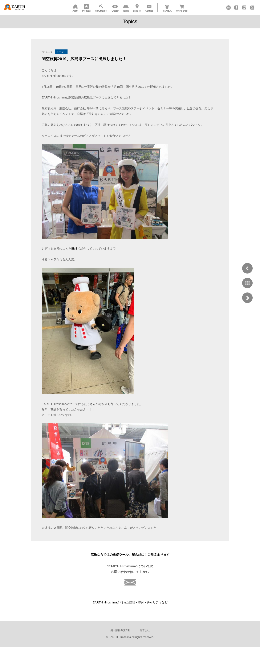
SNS (74, 248)
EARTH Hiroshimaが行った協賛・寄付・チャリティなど (130, 602)
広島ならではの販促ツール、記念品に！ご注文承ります (130, 554)
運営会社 (145, 630)
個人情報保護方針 (120, 630)
